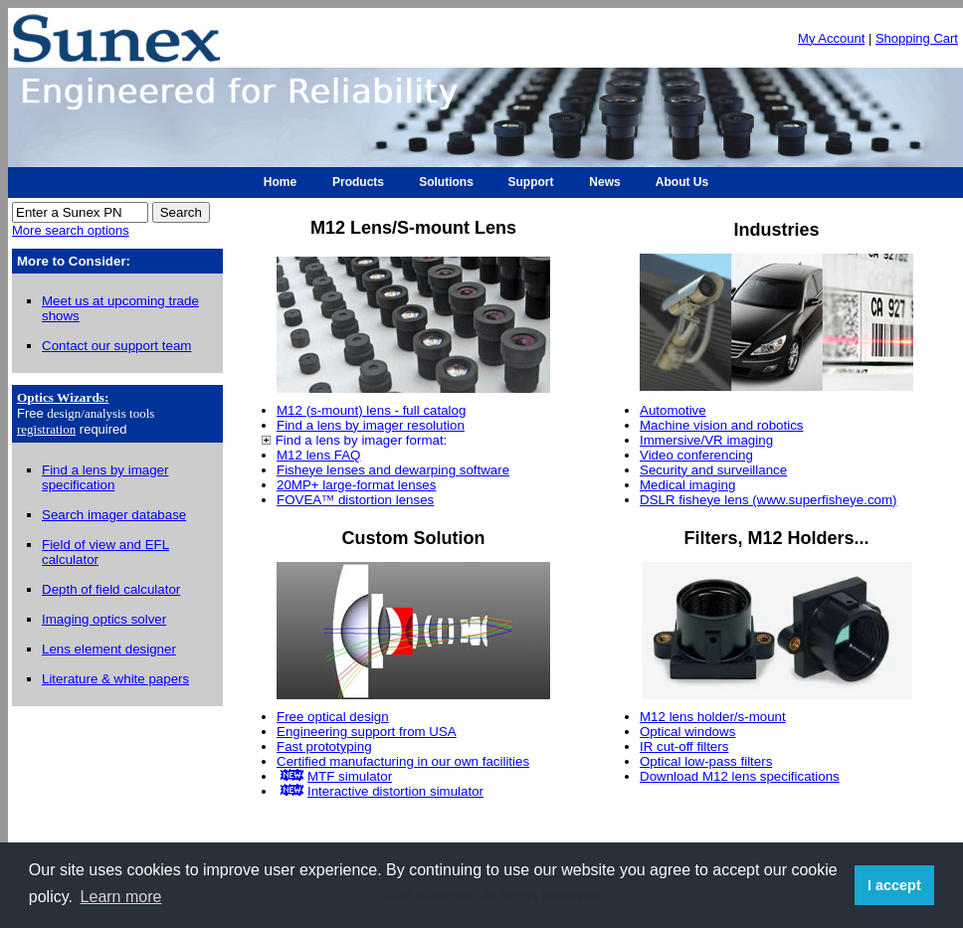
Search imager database (114, 514)
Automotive (673, 410)
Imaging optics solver (104, 619)
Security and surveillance (713, 470)
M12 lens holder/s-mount (713, 716)
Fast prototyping (324, 746)
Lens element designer (109, 649)
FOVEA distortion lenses (355, 499)
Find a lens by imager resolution (371, 425)
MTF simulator (349, 776)
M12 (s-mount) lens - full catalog (371, 410)
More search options (70, 230)
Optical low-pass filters (706, 761)
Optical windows (687, 731)
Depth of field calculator (111, 589)
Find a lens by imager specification (105, 477)
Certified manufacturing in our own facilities (403, 761)
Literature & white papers (115, 678)
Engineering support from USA (367, 731)
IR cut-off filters (684, 746)
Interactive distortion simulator (395, 791)
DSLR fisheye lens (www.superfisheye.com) (768, 499)
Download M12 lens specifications (740, 776)
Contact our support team (116, 345)
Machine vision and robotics (721, 425)
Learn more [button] (121, 896)
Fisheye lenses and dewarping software (393, 470)
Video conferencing (696, 455)
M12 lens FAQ (318, 455)
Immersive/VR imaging (706, 440)
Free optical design (333, 716)
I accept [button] (894, 885)
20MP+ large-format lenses (356, 484)
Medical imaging (687, 484)
